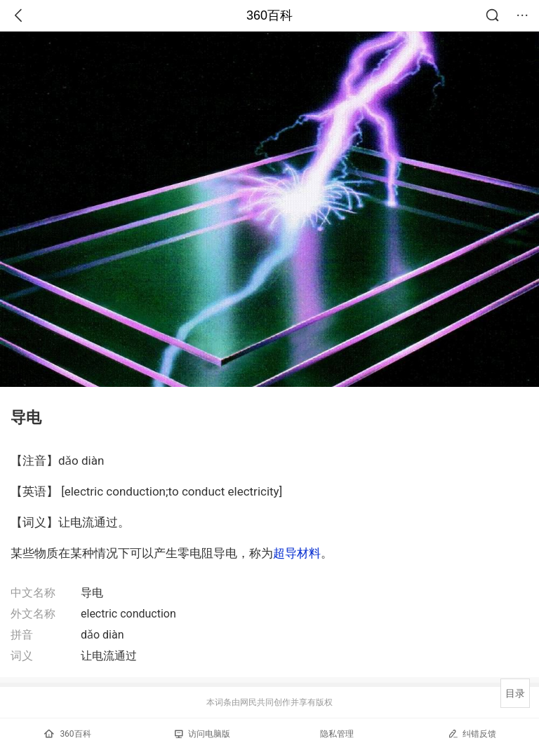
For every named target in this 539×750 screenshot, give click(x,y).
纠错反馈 (472, 733)
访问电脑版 (202, 734)
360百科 (269, 15)
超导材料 (297, 553)
